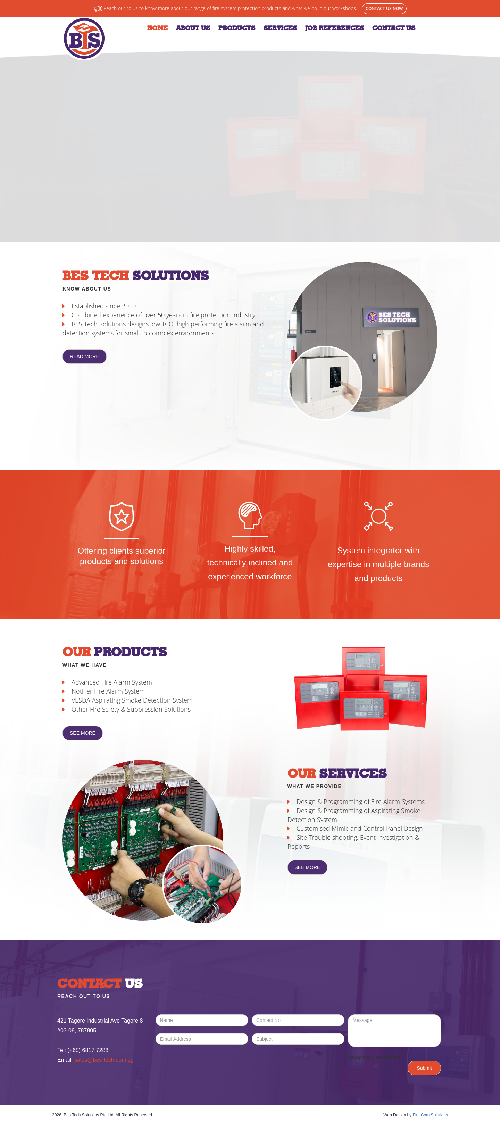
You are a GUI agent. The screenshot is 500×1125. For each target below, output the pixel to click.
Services (280, 28)
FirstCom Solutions (430, 1115)
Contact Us (393, 28)
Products (236, 28)
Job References (334, 28)
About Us (193, 28)
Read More (84, 356)
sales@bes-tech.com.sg (104, 1060)
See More (82, 733)
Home (157, 28)
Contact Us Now (384, 8)
